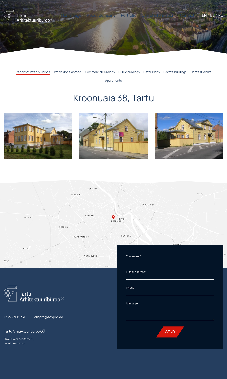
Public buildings (129, 72)
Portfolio (128, 15)
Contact (187, 15)
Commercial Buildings (100, 72)
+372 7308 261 (14, 317)
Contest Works (200, 72)
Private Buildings (175, 72)
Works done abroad (67, 72)
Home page (71, 15)
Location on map (14, 343)
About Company (101, 15)
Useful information (158, 15)
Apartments (113, 81)
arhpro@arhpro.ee (48, 317)
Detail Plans (151, 72)
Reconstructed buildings (33, 72)
